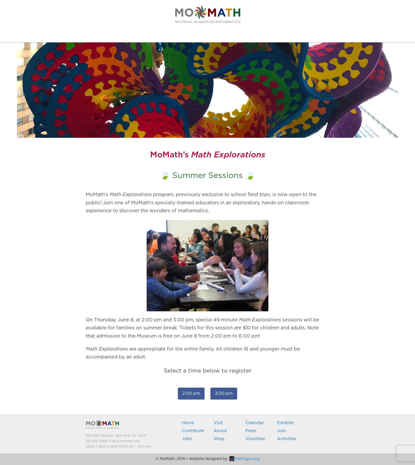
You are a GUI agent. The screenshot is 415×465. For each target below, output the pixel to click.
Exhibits (285, 423)
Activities (286, 439)
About (220, 431)
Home (188, 423)
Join (281, 431)
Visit (218, 423)
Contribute (193, 431)
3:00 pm (224, 393)
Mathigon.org (244, 459)
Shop (219, 439)
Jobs (187, 439)
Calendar (254, 423)
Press (250, 431)
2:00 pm (191, 393)
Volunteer (255, 439)
